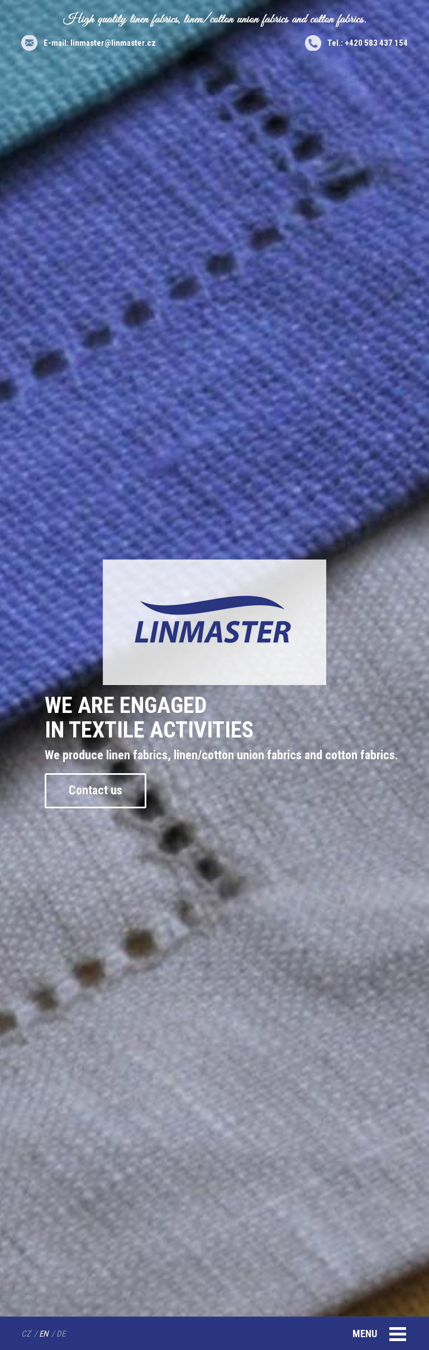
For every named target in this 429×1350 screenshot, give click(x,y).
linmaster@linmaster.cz (113, 43)
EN (43, 1334)
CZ (26, 1334)
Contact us (95, 790)
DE (60, 1334)
